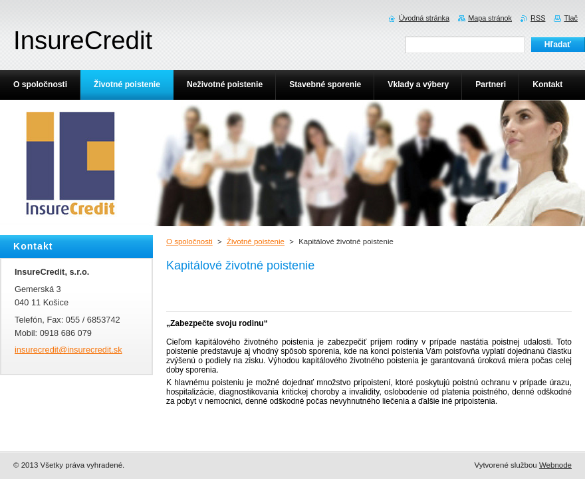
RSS (537, 18)
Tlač (571, 18)
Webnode (555, 465)
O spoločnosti (189, 241)
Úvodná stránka (424, 18)
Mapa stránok (490, 18)
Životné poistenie (256, 241)
